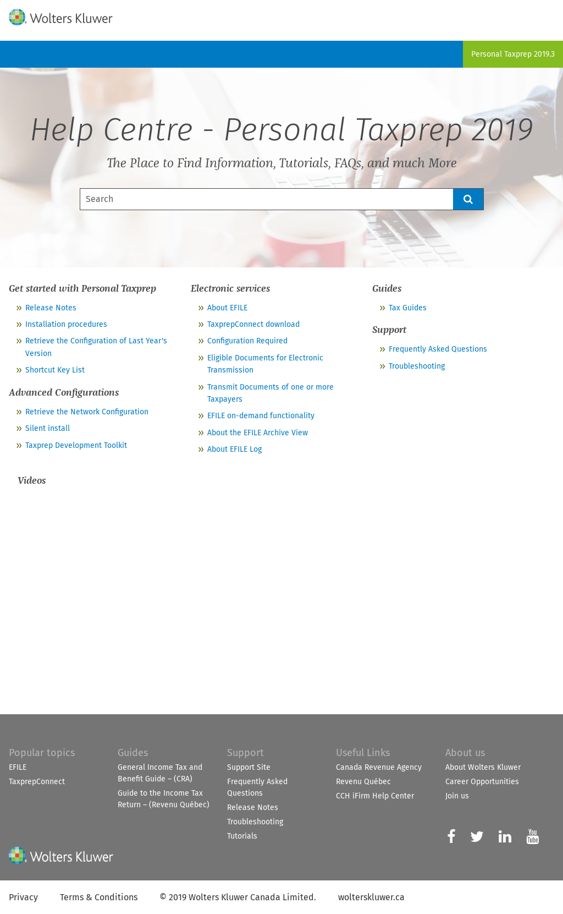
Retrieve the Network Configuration (86, 412)
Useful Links (363, 753)
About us (465, 753)
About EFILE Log (234, 449)
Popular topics (42, 753)
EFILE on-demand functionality (260, 415)
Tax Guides (408, 308)
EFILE (17, 767)
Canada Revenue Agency (379, 767)
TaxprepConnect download (253, 324)
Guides (133, 753)
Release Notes (50, 308)
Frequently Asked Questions (438, 349)
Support (245, 753)
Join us (457, 796)
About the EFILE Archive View (257, 432)
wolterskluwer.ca (371, 897)
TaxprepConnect (37, 781)
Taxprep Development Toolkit (76, 445)
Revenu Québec (363, 781)
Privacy (23, 897)
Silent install (47, 428)
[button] (468, 199)
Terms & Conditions (98, 897)
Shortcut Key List (55, 370)
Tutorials (242, 836)
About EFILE (227, 308)
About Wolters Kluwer (483, 767)
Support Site (249, 767)
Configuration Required (247, 341)
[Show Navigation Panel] (548, 15)
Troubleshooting (417, 366)
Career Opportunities (482, 781)
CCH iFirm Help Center (375, 796)
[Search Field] (282, 199)
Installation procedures (66, 324)
